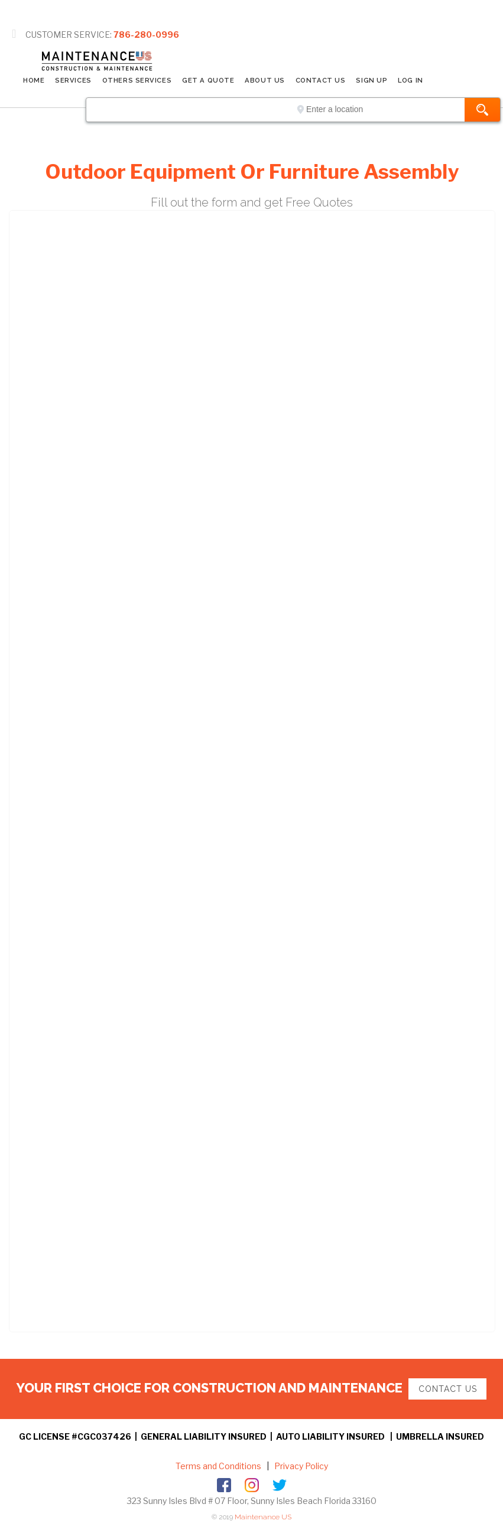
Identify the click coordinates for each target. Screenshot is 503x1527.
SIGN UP (371, 80)
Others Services (136, 80)
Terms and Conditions (218, 1466)
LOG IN (410, 80)
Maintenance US (263, 1517)
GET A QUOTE (208, 80)
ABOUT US (264, 80)
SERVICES (73, 80)
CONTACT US (321, 80)
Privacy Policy (300, 1466)
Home (33, 80)
